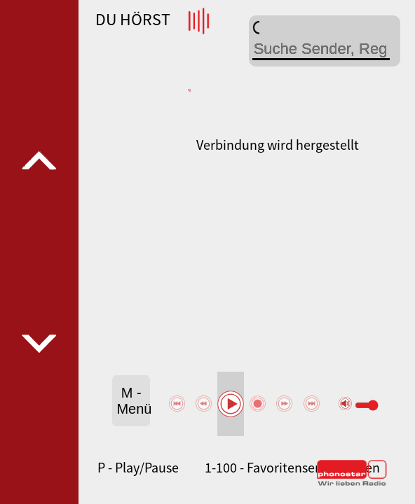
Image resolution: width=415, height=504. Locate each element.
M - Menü (133, 400)
